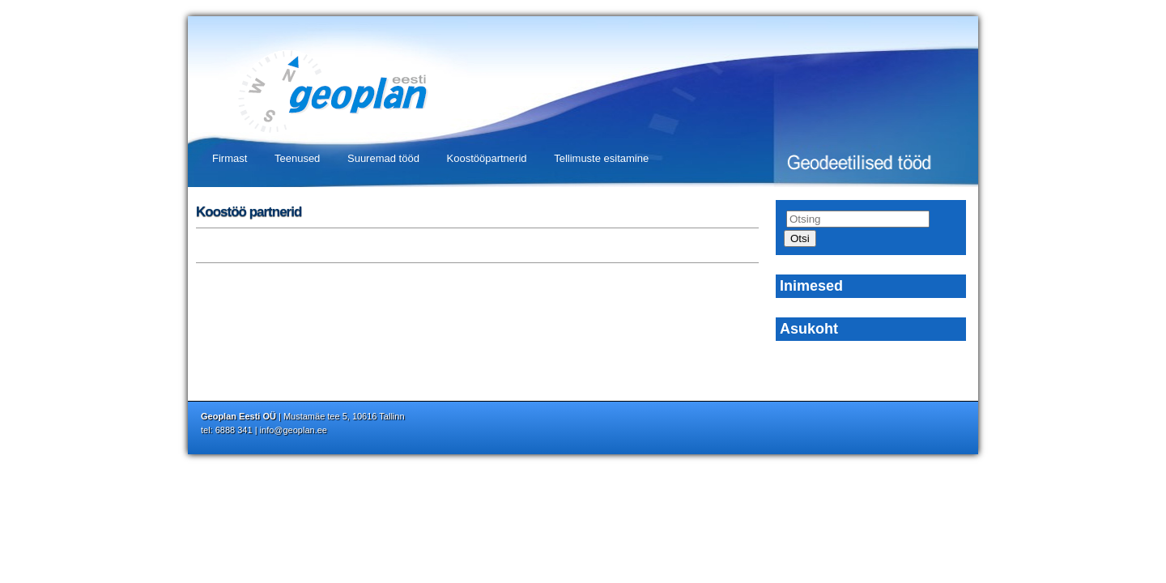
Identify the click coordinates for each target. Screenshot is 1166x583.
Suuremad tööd (383, 158)
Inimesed (811, 286)
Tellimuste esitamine (601, 158)
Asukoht (809, 329)
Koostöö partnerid (248, 211)
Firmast (229, 158)
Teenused (297, 158)
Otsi (800, 238)
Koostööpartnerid (487, 158)
